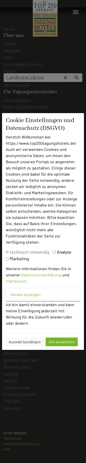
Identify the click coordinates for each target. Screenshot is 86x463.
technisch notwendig (29, 252)
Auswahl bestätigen (25, 342)
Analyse (64, 252)
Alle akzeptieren (62, 342)
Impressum (16, 280)
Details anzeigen (26, 294)
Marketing (19, 258)
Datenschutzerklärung (41, 274)
